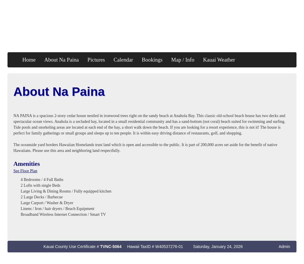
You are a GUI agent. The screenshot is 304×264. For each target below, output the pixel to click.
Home (29, 60)
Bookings (152, 60)
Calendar (123, 60)
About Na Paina (61, 60)
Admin (284, 246)
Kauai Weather (219, 60)
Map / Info (182, 60)
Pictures (96, 60)
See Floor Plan (25, 171)
